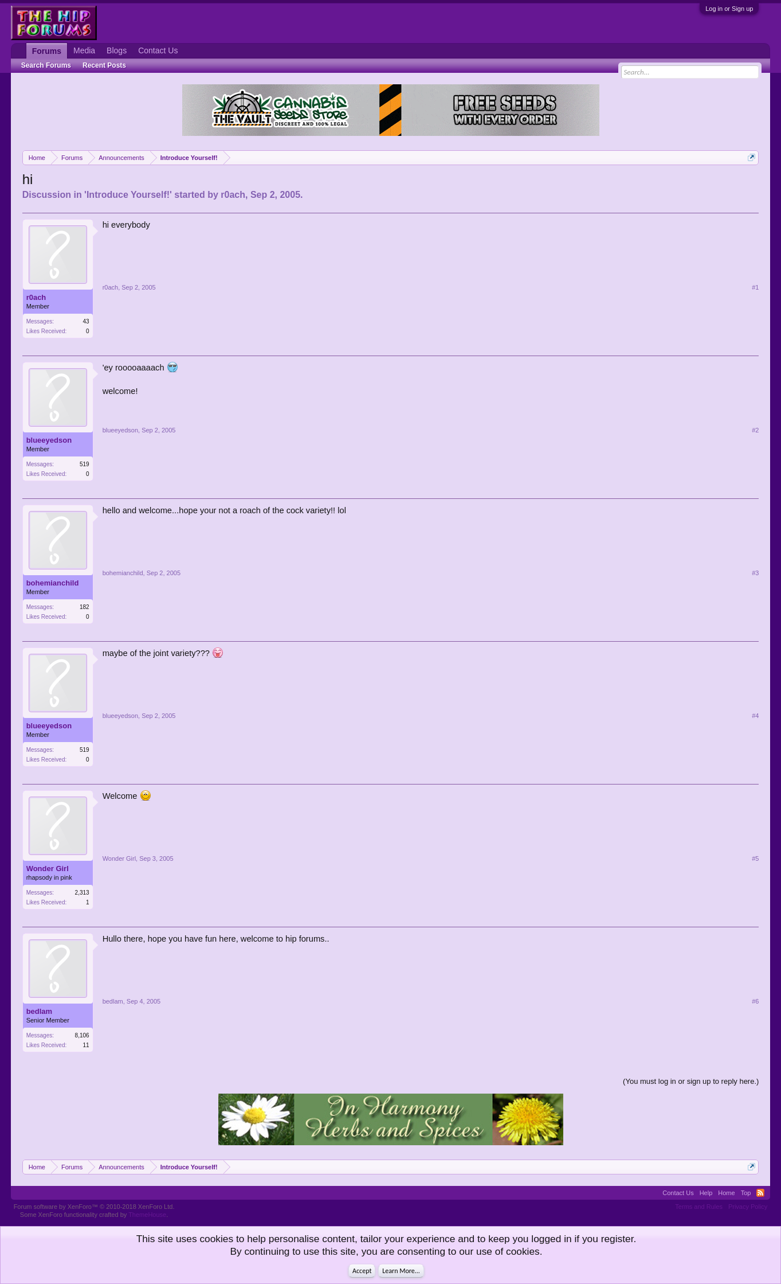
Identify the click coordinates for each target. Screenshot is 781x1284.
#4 (755, 715)
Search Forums (46, 65)
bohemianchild (52, 583)
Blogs (117, 50)
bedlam (39, 1011)
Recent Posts (104, 65)
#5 (755, 858)
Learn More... (401, 1271)
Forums (46, 51)
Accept (361, 1271)
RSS (760, 1193)
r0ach (233, 195)
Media (84, 50)
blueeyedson (49, 440)
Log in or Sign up (729, 8)
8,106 (82, 1035)
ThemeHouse (147, 1214)
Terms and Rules (699, 1206)
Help (706, 1192)
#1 (755, 287)
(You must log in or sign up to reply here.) (691, 1081)
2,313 (82, 892)
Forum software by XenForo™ (94, 1206)
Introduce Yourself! (128, 195)
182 (84, 607)
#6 (755, 1001)
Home (726, 1192)
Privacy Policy (747, 1206)
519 (84, 464)
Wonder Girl (47, 868)
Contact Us (158, 50)
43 (86, 321)
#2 (755, 430)
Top (746, 1192)
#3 (755, 572)
